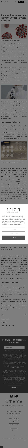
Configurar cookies (13, 233)
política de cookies (17, 224)
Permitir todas (13, 237)
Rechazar (14, 229)
